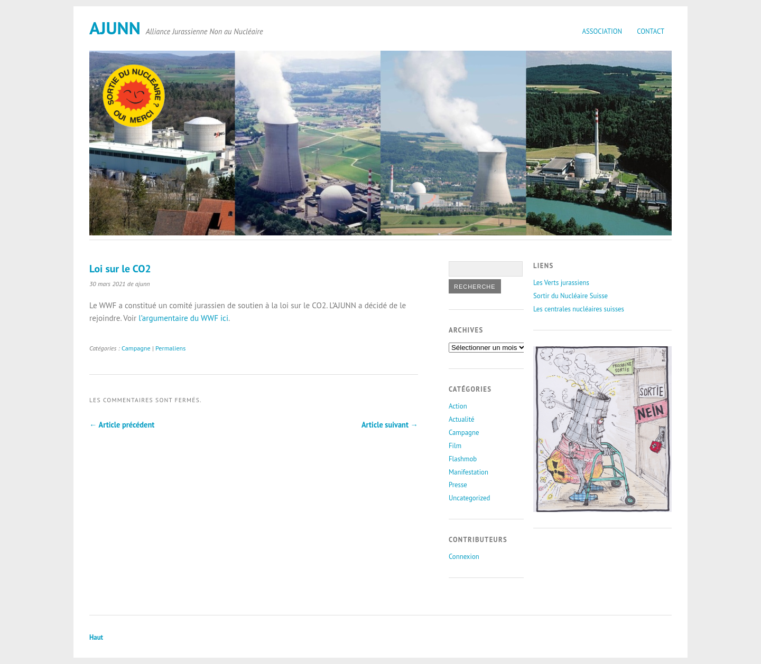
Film (455, 445)
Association (602, 31)
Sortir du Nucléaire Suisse (570, 295)
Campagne (136, 348)
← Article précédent (121, 425)
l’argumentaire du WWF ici (183, 318)
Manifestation (468, 472)
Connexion (464, 556)
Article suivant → (389, 425)
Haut (96, 637)
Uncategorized (469, 498)
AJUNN (115, 27)
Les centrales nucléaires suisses (578, 309)
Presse (458, 484)
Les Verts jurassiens (561, 282)
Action (458, 406)
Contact (650, 31)
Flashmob (463, 458)
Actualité (462, 419)
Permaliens (170, 348)
